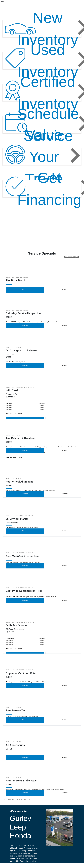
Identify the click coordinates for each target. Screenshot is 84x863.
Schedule (25, 294)
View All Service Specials (71, 261)
